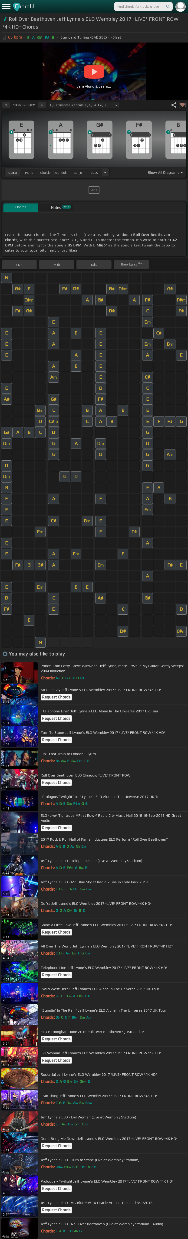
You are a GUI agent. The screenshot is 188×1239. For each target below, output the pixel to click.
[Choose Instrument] (105, 172)
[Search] (168, 6)
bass (94, 172)
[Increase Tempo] (42, 105)
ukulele (45, 172)
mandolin (61, 172)
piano (29, 172)
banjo (78, 172)
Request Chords (56, 697)
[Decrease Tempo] (6, 105)
